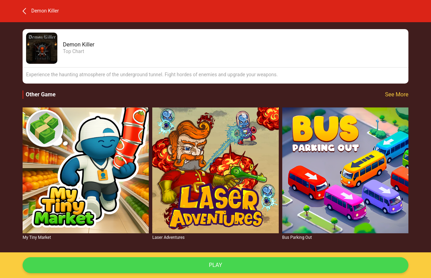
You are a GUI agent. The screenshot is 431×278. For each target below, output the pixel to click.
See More (396, 94)
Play (215, 265)
